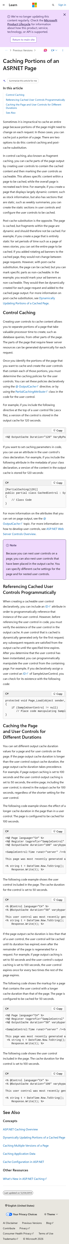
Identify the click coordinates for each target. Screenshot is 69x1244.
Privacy (24, 1228)
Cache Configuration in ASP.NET (23, 1162)
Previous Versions (23, 50)
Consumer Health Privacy (17, 1233)
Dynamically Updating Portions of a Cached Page (34, 1137)
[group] (34, 437)
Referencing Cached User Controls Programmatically (35, 99)
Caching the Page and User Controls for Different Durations (33, 106)
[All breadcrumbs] (6, 50)
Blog (48, 1223)
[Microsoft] (34, 5)
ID (46, 606)
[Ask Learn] (45, 50)
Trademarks (9, 1238)
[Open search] (53, 5)
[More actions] (63, 50)
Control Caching (15, 94)
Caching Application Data (19, 1153)
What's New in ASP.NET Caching (23, 1179)
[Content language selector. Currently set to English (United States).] (20, 1205)
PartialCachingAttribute (30, 391)
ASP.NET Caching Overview (20, 1129)
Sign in (62, 4)
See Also (10, 112)
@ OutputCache (25, 386)
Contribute (9, 1228)
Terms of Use (46, 1233)
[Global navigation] (3, 5)
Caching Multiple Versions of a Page (26, 1145)
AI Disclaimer (10, 1223)
